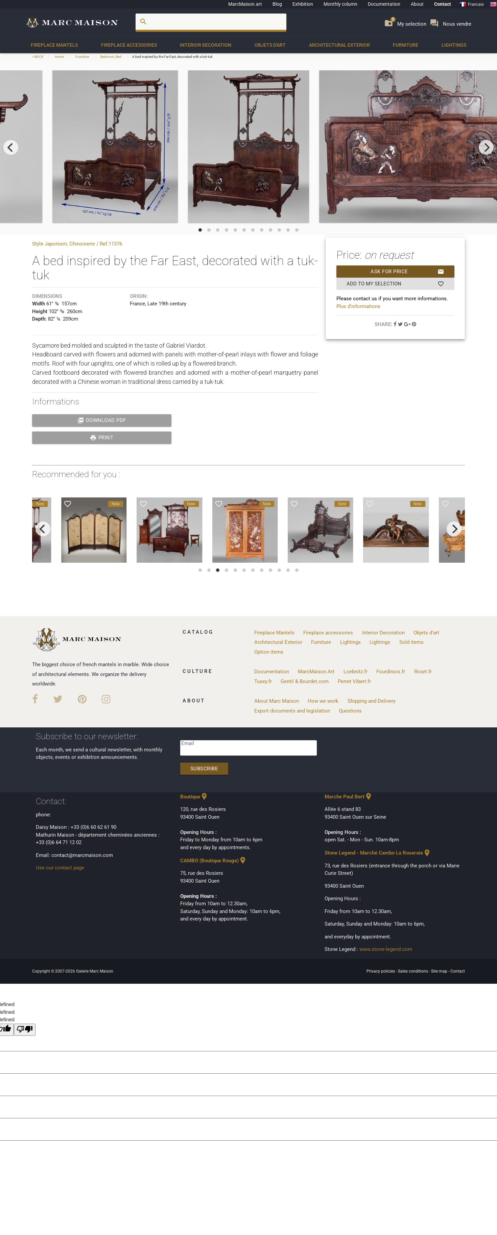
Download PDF (101, 420)
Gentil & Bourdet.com (305, 681)
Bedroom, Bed (111, 57)
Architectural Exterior (339, 45)
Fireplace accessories (129, 45)
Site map (439, 971)
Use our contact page (60, 868)
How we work (323, 701)
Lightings (454, 45)
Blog (277, 4)
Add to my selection (395, 284)
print (101, 438)
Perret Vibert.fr (354, 681)
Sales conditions (413, 971)
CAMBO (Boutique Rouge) (213, 861)
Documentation (384, 4)
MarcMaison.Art (316, 672)
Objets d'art (270, 45)
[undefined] (25, 1030)
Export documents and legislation (292, 711)
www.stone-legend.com (385, 949)
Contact (442, 4)
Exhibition (302, 4)
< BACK (38, 57)
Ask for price (407, 271)
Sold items (411, 642)
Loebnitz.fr (356, 672)
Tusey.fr (263, 681)
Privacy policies (381, 971)
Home (59, 57)
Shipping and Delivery (372, 701)
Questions (350, 711)
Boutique (194, 797)
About (417, 4)
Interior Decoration (205, 45)
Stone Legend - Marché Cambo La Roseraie (378, 853)
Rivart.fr (423, 672)
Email (187, 743)
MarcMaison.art (245, 4)
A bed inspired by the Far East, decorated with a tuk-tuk (172, 57)
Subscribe (204, 769)
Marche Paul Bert (349, 797)
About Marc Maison (276, 701)
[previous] (10, 147)
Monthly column (340, 4)
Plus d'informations (358, 306)
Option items (268, 652)
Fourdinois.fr (390, 672)
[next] (486, 147)
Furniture (405, 45)
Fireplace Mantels (54, 45)
